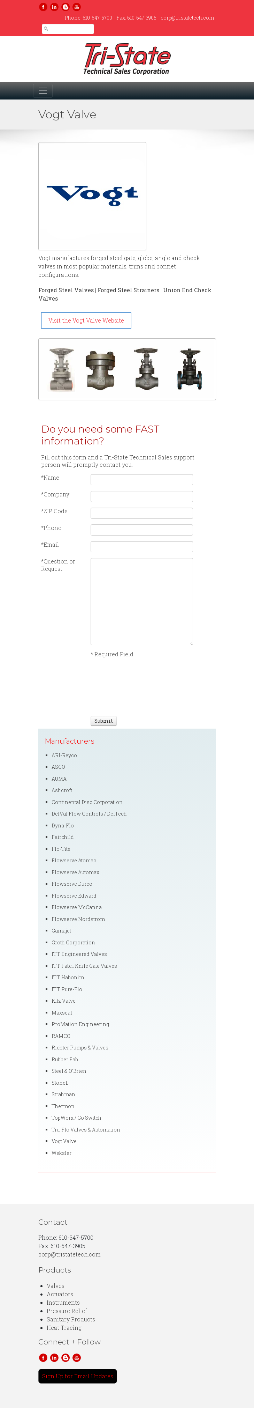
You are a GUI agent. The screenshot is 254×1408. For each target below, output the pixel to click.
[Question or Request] (142, 601)
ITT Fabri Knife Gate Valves (84, 966)
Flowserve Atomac (74, 860)
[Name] (142, 479)
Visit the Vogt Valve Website (86, 320)
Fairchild (63, 837)
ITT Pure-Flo (67, 989)
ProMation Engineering (80, 1024)
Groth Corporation (73, 942)
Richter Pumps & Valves (80, 1047)
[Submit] (104, 721)
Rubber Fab (65, 1059)
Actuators (60, 1294)
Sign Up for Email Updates (77, 1376)
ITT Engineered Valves (79, 954)
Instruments (63, 1302)
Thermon (63, 1106)
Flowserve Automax (75, 872)
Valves (55, 1285)
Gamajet (61, 930)
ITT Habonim (68, 977)
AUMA (59, 778)
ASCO (58, 767)
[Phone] (142, 530)
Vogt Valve (64, 1141)
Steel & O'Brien (69, 1071)
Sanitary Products (71, 1319)
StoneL (60, 1082)
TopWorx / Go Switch (76, 1117)
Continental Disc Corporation (87, 802)
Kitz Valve (64, 1000)
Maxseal (62, 1012)
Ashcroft (62, 790)
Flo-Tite (61, 849)
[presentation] (116, 686)
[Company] (142, 496)
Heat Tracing (64, 1327)
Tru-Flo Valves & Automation (86, 1129)
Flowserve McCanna (77, 907)
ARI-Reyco (64, 755)
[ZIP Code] (142, 513)
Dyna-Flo (63, 825)
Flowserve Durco (72, 883)
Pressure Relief (67, 1310)
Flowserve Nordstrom (78, 919)
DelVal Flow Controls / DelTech (89, 813)
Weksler (61, 1153)
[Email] (142, 546)
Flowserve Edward (74, 895)
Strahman (63, 1094)
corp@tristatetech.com (187, 17)
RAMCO (61, 1036)
